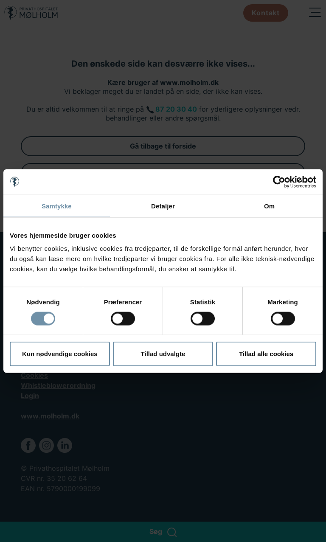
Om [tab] (269, 205)
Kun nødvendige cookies (60, 353)
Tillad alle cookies (266, 353)
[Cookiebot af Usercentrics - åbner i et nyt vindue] (279, 181)
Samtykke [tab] (57, 205)
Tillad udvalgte (163, 353)
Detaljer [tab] (163, 205)
